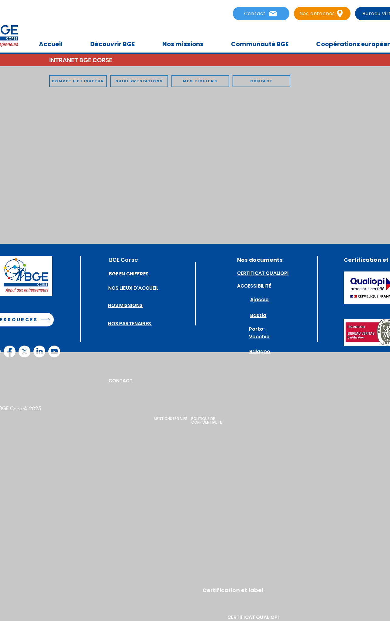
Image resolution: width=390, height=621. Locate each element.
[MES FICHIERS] (200, 81)
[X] (24, 351)
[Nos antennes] (322, 13)
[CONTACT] (261, 81)
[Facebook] (10, 351)
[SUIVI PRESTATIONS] (139, 81)
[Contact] (261, 13)
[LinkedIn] (39, 351)
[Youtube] (54, 351)
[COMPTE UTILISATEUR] (78, 81)
